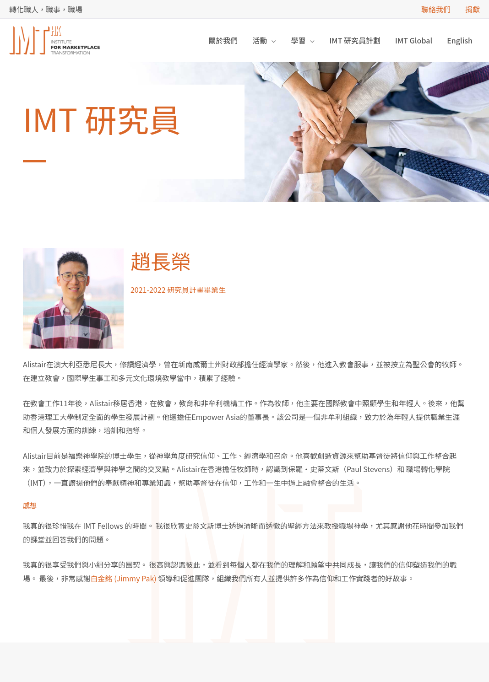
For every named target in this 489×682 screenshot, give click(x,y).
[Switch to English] (460, 40)
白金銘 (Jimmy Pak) (124, 578)
